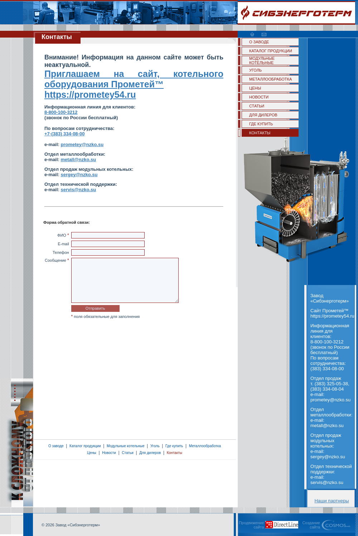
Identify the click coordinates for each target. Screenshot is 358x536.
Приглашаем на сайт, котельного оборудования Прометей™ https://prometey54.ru (133, 84)
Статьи (127, 453)
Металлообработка (205, 446)
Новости (109, 453)
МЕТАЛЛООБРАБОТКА (270, 79)
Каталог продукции (85, 446)
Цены (91, 453)
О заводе (56, 446)
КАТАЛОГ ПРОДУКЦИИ (270, 51)
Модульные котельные (125, 446)
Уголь (155, 446)
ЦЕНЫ (255, 88)
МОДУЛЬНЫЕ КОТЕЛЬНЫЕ (262, 60)
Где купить (174, 446)
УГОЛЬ (255, 70)
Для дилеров (150, 453)
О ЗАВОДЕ (259, 42)
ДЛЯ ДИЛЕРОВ (263, 115)
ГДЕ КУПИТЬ (261, 124)
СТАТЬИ (256, 106)
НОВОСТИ (258, 97)
